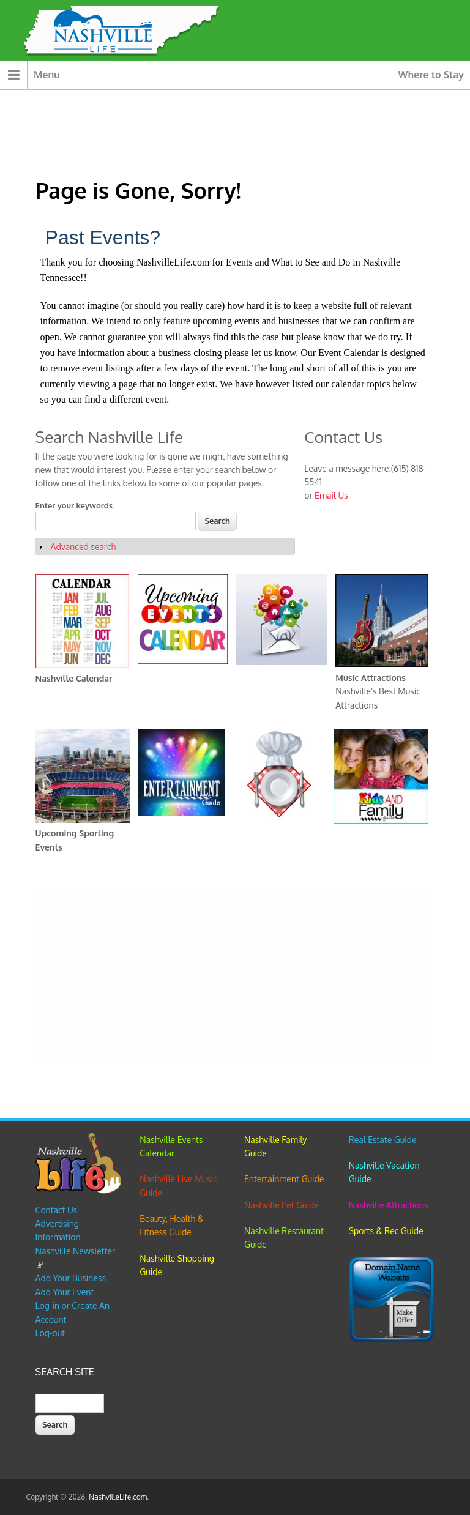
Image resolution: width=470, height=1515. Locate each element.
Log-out (50, 1333)
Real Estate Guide (383, 1139)
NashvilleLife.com (118, 1497)
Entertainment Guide (284, 1179)
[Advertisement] (232, 974)
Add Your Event (64, 1292)
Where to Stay (431, 75)
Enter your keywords (74, 505)
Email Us (331, 495)
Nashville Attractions (388, 1205)
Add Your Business (70, 1278)
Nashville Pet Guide (281, 1205)
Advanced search (83, 547)
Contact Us (56, 1210)
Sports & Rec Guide (386, 1231)
